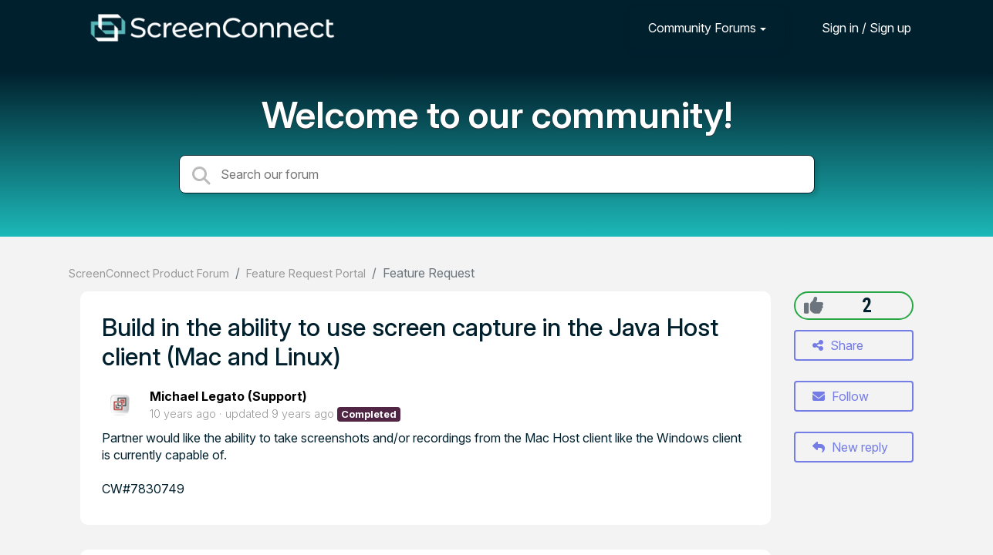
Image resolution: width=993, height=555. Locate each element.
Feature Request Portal (306, 273)
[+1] (813, 305)
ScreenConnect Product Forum (149, 273)
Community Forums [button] (702, 27)
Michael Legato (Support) (228, 396)
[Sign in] (854, 27)
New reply (850, 447)
